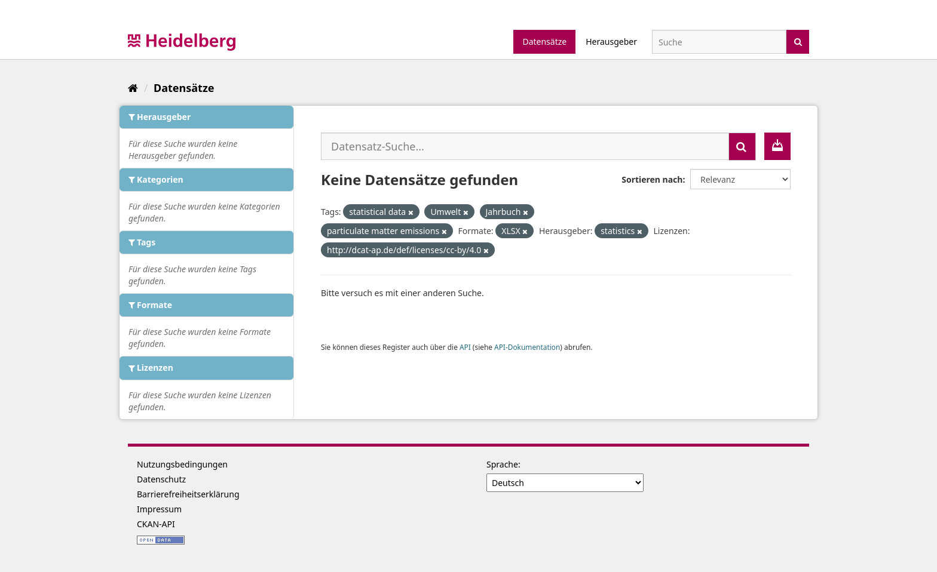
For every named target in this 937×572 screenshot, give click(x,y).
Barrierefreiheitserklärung (188, 494)
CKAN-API (156, 524)
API (465, 347)
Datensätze (544, 41)
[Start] (133, 88)
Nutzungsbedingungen (182, 464)
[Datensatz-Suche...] (525, 146)
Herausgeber (611, 41)
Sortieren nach (651, 179)
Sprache (502, 464)
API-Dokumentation (527, 347)
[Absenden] (798, 41)
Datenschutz (161, 479)
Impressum (159, 509)
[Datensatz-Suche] (719, 42)
